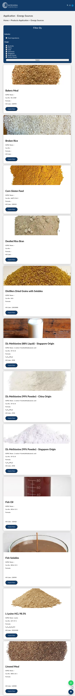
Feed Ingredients (13, 38)
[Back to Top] (70, 691)
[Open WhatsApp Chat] (70, 682)
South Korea (12, 55)
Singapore (11, 53)
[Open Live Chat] (72, 687)
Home (6, 20)
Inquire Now (11, 109)
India (9, 50)
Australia (11, 46)
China (10, 48)
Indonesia (11, 51)
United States (12, 57)
